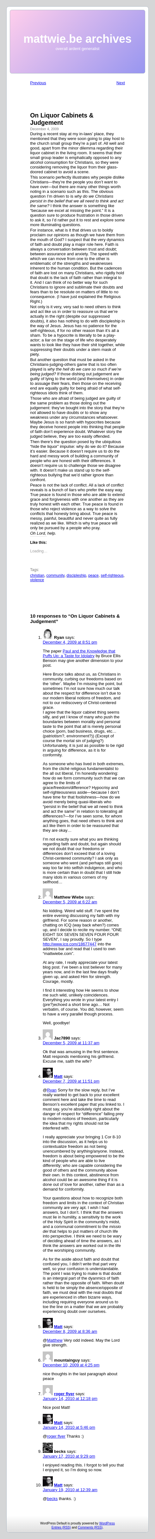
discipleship (76, 575)
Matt (58, 1076)
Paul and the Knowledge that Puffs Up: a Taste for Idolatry (79, 653)
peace (93, 575)
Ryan (51, 1090)
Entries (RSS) (61, 1527)
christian (37, 575)
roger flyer (64, 1393)
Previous (38, 82)
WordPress (107, 1523)
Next (120, 82)
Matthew (54, 1340)
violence (37, 580)
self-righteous (112, 575)
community (55, 575)
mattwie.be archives (77, 38)
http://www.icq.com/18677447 (69, 944)
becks (52, 1498)
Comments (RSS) (90, 1527)
